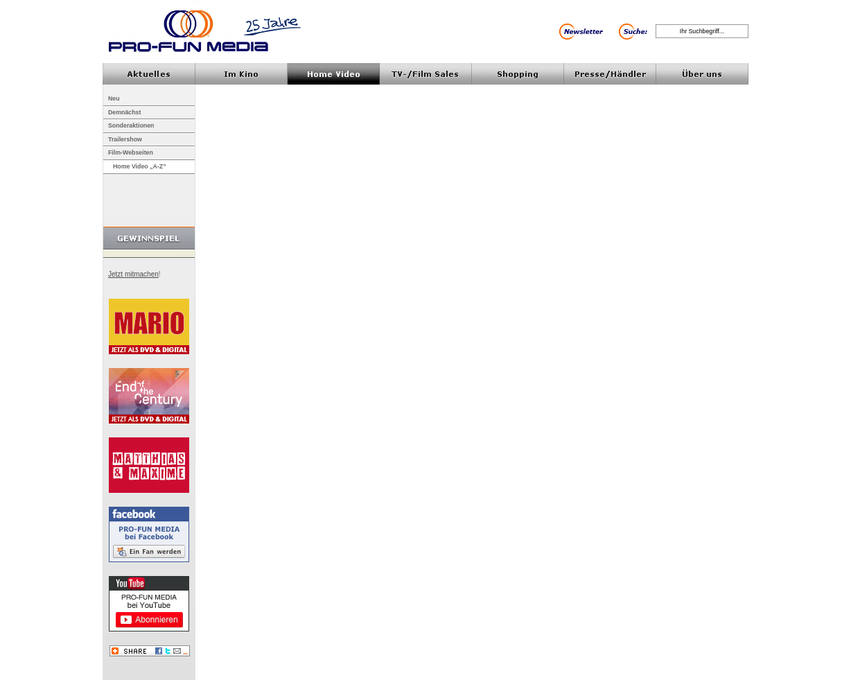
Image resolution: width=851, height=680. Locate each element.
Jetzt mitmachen (133, 274)
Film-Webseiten (130, 152)
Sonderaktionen (131, 125)
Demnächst (124, 112)
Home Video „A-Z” (139, 166)
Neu (114, 98)
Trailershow (125, 139)
